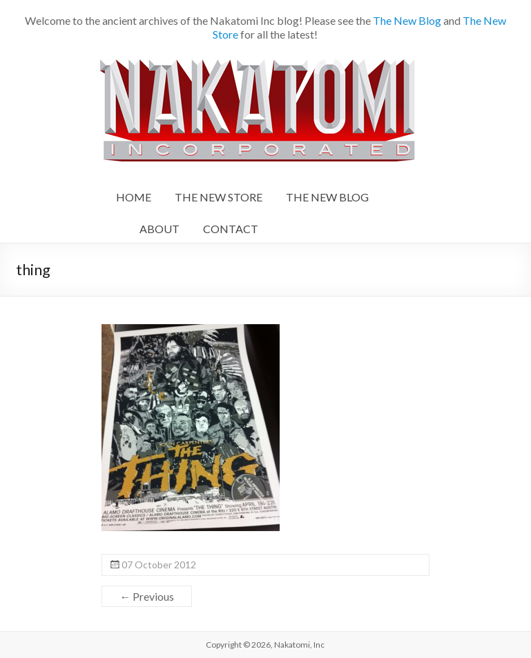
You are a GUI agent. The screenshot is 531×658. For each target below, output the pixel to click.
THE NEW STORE (218, 196)
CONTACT (230, 228)
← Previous (146, 596)
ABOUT (159, 228)
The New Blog (407, 20)
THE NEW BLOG (327, 196)
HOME (133, 196)
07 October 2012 (159, 564)
